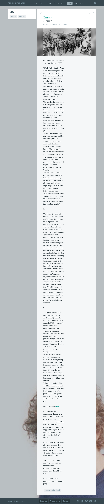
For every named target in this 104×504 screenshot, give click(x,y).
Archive (22, 16)
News (63, 3)
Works (42, 3)
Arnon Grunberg (16, 2)
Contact (66, 501)
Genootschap (78, 3)
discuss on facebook (52, 490)
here (57, 406)
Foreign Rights (55, 501)
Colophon (43, 501)
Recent (13, 16)
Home (35, 3)
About (49, 3)
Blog (69, 3)
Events (56, 3)
